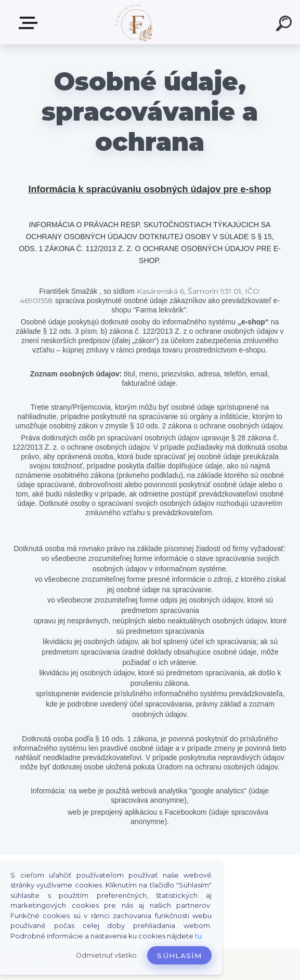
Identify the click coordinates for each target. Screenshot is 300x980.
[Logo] (134, 22)
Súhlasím (179, 955)
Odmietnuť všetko (106, 955)
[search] (285, 25)
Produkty (30, 23)
